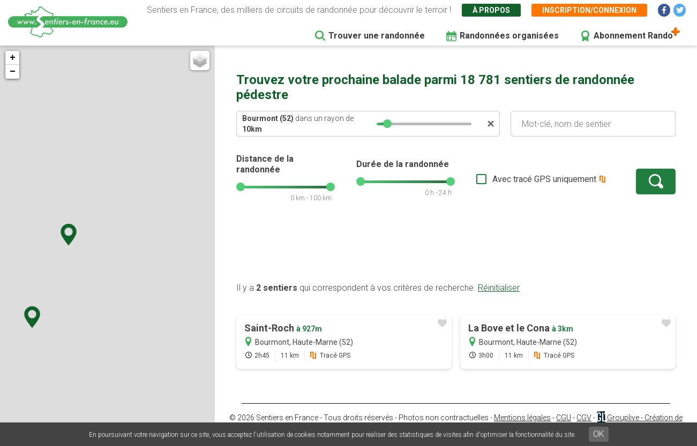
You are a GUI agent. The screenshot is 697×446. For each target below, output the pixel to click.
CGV (583, 417)
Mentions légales (522, 417)
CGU (563, 417)
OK (598, 434)
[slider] (387, 123)
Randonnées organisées (509, 36)
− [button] (13, 71)
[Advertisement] (456, 248)
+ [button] (13, 57)
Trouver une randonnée (376, 36)
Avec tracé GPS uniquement (544, 179)
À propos (491, 10)
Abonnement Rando (633, 36)
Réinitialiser (499, 288)
